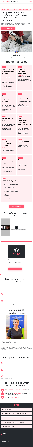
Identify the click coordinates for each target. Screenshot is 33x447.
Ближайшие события (14, 1)
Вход (31, 1)
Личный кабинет (4, 439)
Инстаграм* (3, 445)
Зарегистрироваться (8, 28)
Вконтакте (2, 444)
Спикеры (2, 437)
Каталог (2, 436)
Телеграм (2, 446)
